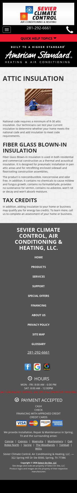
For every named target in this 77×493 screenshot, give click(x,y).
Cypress (23, 441)
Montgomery (55, 441)
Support (38, 286)
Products (38, 267)
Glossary (38, 344)
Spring (28, 445)
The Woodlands (45, 445)
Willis (38, 448)
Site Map (38, 334)
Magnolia (37, 441)
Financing (38, 305)
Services (38, 276)
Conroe (9, 441)
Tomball (64, 445)
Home (38, 257)
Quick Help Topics (39, 38)
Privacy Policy (38, 324)
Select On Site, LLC (47, 462)
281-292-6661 (38, 352)
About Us (38, 315)
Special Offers (38, 296)
